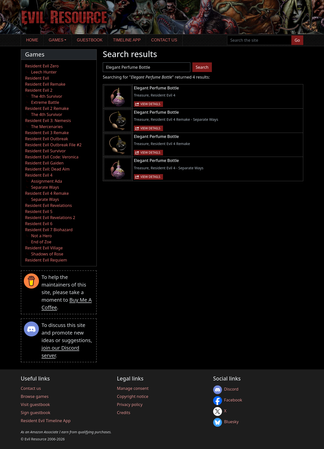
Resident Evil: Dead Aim (47, 169)
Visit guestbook (35, 404)
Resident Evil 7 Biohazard (49, 229)
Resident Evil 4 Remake (47, 193)
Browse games (35, 396)
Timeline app (127, 40)
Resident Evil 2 (38, 90)
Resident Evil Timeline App (46, 420)
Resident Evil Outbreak (46, 138)
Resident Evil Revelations (48, 205)
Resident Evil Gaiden (44, 163)
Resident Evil (37, 78)
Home (32, 40)
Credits (123, 412)
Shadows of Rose (47, 254)
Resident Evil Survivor (45, 151)
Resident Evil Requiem (46, 260)
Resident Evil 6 (38, 223)
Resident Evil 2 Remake (47, 108)
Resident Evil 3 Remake (47, 132)
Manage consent (133, 388)
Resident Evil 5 (38, 211)
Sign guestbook (35, 412)
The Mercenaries (47, 126)
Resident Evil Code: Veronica (51, 157)
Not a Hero (41, 236)
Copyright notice (132, 396)
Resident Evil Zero (42, 66)
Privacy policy (130, 404)
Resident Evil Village (44, 248)
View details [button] (150, 104)
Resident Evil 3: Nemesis (48, 120)
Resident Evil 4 (38, 175)
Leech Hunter (44, 72)
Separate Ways (45, 187)
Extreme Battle (45, 102)
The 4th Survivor (46, 96)
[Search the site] (259, 40)
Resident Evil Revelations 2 (50, 217)
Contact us (164, 40)
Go (297, 40)
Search (202, 67)
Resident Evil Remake (45, 84)
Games (56, 40)
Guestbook (90, 40)
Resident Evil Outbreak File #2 (53, 145)
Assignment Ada (46, 181)
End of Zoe (41, 242)
